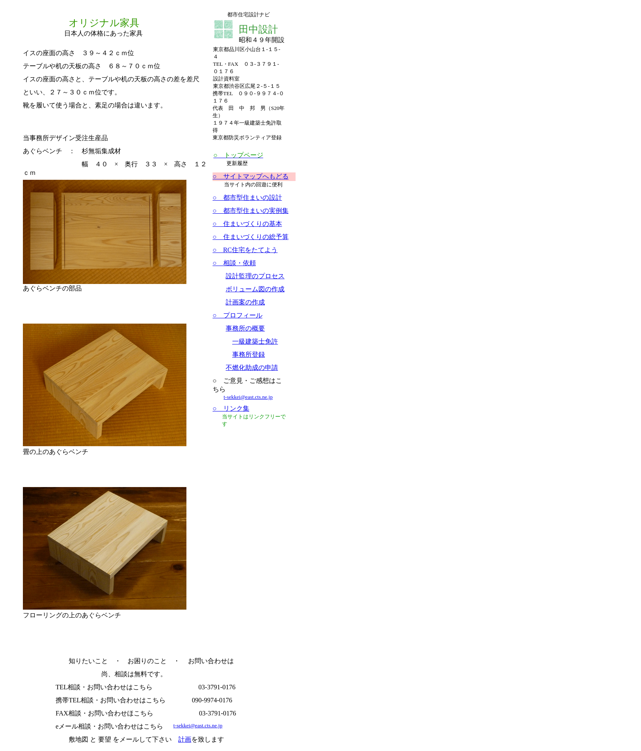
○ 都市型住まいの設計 (247, 197)
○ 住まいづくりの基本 (247, 223)
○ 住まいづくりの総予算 (251, 236)
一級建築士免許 (255, 341)
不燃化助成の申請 (252, 367)
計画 (184, 739)
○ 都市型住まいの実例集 (251, 210)
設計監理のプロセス (255, 276)
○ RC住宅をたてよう (245, 249)
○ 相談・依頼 (234, 262)
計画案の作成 (245, 302)
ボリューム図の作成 (255, 289)
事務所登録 (248, 354)
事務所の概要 (245, 328)
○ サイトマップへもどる (251, 176)
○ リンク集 (231, 408)
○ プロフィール (237, 315)
